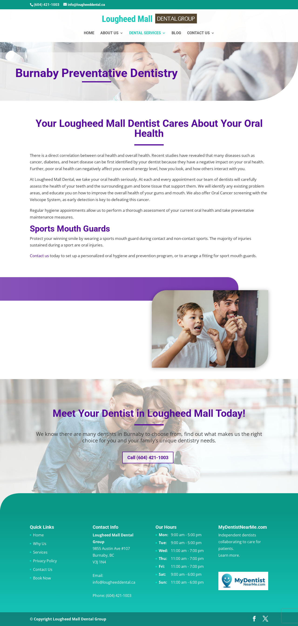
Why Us (39, 543)
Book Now (42, 578)
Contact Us (198, 33)
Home (89, 33)
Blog (176, 33)
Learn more (228, 555)
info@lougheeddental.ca (114, 582)
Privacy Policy (45, 560)
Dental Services (145, 33)
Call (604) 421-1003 (147, 457)
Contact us (39, 255)
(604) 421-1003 (46, 5)
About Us (109, 33)
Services (40, 552)
